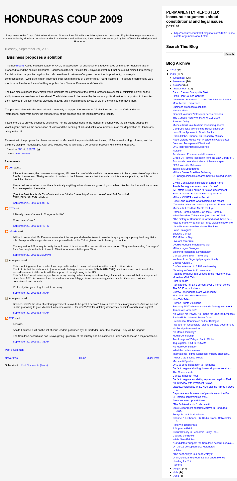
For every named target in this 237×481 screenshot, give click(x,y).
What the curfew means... (187, 350)
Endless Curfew (182, 233)
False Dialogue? (182, 230)
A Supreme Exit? (182, 428)
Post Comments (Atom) (34, 365)
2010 (173, 70)
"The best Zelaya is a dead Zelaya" (193, 453)
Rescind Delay (181, 121)
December (179, 77)
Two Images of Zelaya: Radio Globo (193, 339)
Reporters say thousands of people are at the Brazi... (203, 393)
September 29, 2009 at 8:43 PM (31, 225)
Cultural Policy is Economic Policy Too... (196, 432)
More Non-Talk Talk (184, 277)
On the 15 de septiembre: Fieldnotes (194, 446)
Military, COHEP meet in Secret (191, 197)
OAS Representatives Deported (191, 146)
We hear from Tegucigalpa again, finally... (196, 259)
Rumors (177, 464)
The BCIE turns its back (186, 288)
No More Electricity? (184, 332)
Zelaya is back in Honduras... (189, 414)
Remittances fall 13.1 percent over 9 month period (201, 284)
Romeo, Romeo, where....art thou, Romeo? (197, 211)
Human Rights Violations (187, 302)
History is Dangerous (185, 424)
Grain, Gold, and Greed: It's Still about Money (199, 457)
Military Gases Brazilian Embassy (192, 172)
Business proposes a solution (189, 106)
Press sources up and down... (190, 400)
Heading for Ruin (182, 461)
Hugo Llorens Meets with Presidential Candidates (201, 139)
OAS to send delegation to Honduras (194, 364)
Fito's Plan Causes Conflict (188, 95)
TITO (12, 208)
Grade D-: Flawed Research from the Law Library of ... (204, 157)
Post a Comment (14, 349)
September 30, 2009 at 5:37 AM (31, 292)
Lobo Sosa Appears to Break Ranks (193, 132)
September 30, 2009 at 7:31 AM (31, 341)
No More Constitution (185, 346)
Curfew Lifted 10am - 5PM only (190, 255)
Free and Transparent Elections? (191, 143)
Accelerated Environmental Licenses (194, 154)
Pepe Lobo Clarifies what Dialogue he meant (198, 200)
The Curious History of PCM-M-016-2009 (196, 117)
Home (82, 357)
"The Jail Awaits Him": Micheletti (191, 404)
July (176, 472)
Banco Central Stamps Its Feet (190, 92)
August (177, 468)
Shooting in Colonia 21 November (192, 270)
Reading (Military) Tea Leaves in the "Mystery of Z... (202, 273)
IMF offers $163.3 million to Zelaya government (200, 189)
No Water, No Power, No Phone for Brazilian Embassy (204, 313)
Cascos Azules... (182, 262)
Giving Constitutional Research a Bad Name (198, 182)
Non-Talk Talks (181, 299)
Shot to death (180, 280)
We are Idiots (180, 110)
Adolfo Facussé (22, 153)
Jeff (11, 167)
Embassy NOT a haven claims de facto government (202, 306)
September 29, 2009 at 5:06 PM (31, 202)
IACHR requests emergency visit (191, 244)
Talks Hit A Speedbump (186, 168)
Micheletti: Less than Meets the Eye (193, 208)
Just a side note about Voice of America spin (198, 161)
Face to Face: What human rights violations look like (203, 222)
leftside (13, 231)
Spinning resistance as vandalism (192, 251)
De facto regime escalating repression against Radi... (203, 379)
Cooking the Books (183, 435)
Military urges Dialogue (186, 248)
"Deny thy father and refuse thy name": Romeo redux (203, 204)
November (179, 81)
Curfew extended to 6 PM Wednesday (194, 266)
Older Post (153, 357)
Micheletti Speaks (183, 361)
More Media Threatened (186, 103)
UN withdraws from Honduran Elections (195, 226)
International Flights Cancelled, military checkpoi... (201, 353)
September (180, 88)
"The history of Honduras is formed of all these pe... (202, 219)
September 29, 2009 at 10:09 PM (32, 254)
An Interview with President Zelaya (192, 382)
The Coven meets (183, 372)
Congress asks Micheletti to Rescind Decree (198, 128)
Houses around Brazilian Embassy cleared (197, 193)
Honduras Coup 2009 (63, 19)
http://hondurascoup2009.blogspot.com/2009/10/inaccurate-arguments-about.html (204, 35)
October (178, 84)
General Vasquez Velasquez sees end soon (198, 114)
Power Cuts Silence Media (188, 357)
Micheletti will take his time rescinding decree (198, 125)
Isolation (177, 150)
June (176, 475)
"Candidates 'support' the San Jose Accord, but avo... (203, 442)
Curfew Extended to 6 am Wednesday (194, 291)
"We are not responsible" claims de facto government (203, 324)
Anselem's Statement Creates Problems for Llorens (202, 99)
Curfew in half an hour (185, 375)
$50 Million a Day (183, 237)
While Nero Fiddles (184, 439)
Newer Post (11, 357)
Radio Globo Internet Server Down (192, 317)
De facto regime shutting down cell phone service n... (203, 368)
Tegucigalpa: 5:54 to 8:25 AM (189, 342)
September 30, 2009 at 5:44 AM (31, 312)
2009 (173, 73)
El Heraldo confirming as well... (190, 396)
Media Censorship (183, 335)
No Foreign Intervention (186, 328)
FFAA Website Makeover (187, 165)
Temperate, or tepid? (184, 310)
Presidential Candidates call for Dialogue (196, 321)
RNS (11, 318)
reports (20, 65)
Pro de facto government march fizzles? (195, 186)
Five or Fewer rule (183, 241)
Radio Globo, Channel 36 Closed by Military (198, 136)
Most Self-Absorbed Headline (189, 295)
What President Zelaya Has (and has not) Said (199, 215)
